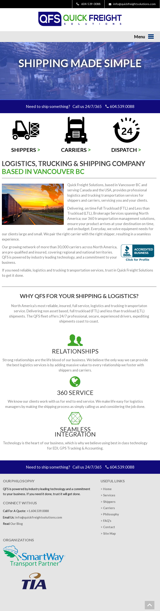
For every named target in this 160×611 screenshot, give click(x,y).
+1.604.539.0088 (38, 511)
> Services (108, 495)
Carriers (76, 150)
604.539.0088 (122, 106)
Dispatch (126, 150)
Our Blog (16, 523)
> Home (106, 489)
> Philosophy (110, 514)
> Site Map (108, 533)
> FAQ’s (106, 521)
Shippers (25, 150)
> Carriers (108, 508)
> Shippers (108, 501)
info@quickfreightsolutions (38, 517)
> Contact (108, 527)
